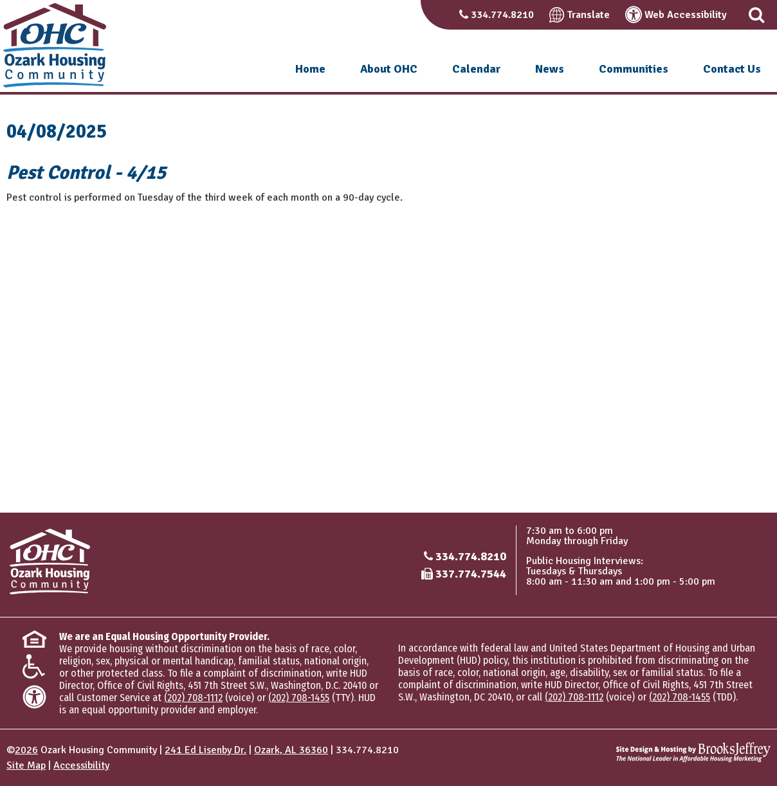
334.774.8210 (502, 14)
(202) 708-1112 (193, 697)
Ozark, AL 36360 (291, 750)
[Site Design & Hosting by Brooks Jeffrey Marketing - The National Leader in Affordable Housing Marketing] (693, 752)
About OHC (388, 69)
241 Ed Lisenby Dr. (205, 750)
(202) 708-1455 (298, 697)
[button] (756, 14)
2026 (26, 750)
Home (310, 69)
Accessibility (81, 765)
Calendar (476, 69)
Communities (633, 69)
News (549, 69)
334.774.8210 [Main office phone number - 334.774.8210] (470, 556)
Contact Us (732, 69)
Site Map (26, 765)
